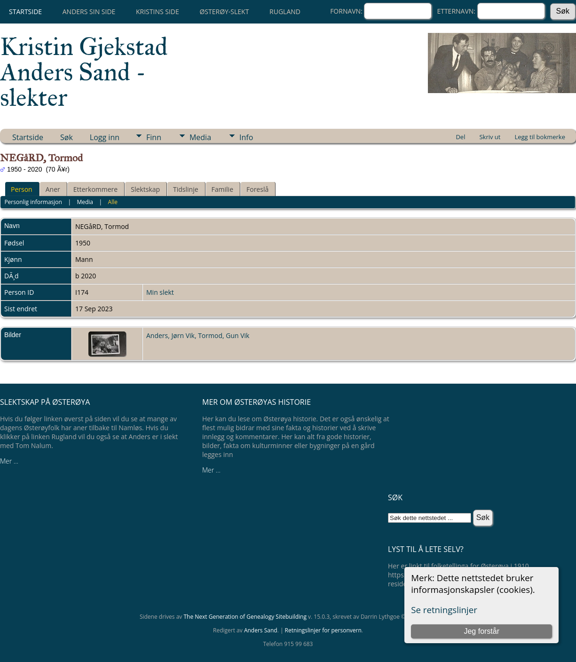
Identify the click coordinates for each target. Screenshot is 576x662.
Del (460, 137)
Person (21, 189)
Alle (113, 202)
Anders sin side (89, 11)
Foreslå (257, 189)
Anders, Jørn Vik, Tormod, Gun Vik (197, 335)
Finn (153, 137)
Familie (222, 189)
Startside (25, 11)
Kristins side (157, 11)
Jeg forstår (481, 631)
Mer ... (9, 461)
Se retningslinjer (444, 609)
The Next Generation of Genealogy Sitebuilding (245, 617)
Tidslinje (185, 189)
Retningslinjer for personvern (323, 630)
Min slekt (160, 292)
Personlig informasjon (33, 202)
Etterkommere (95, 189)
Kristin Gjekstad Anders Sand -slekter (84, 72)
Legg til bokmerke (539, 137)
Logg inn (104, 137)
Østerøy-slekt (224, 11)
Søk (66, 137)
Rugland (284, 11)
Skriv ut (489, 137)
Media (200, 137)
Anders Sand (260, 630)
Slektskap (145, 189)
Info (246, 137)
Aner (53, 189)
